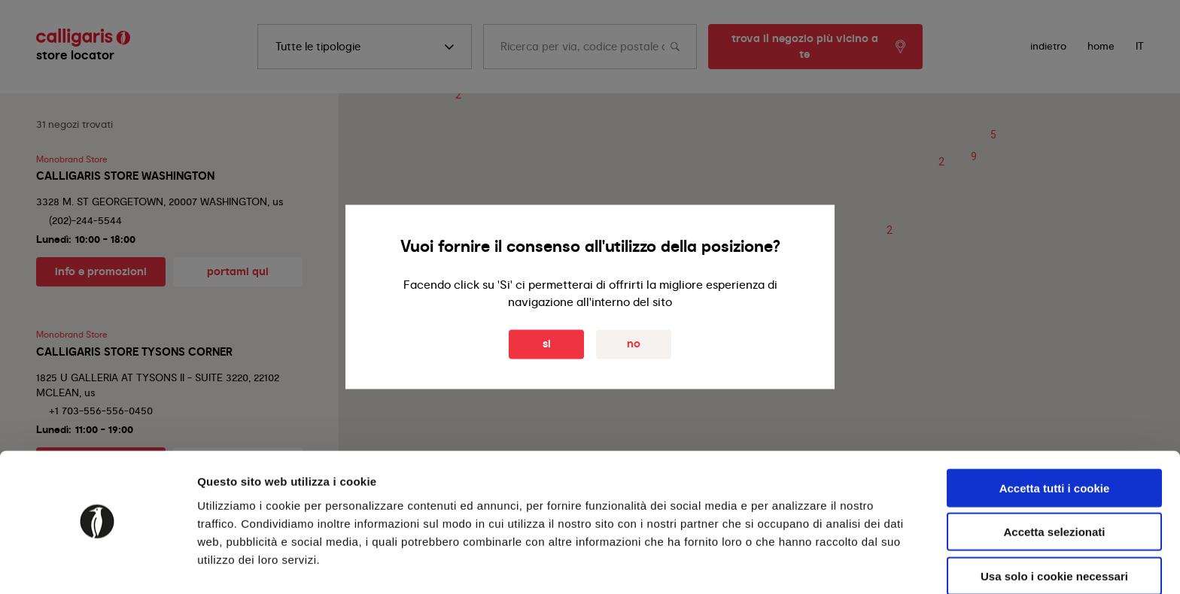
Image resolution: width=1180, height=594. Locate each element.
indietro (1048, 46)
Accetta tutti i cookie (1054, 444)
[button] (993, 135)
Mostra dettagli (791, 564)
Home (1101, 46)
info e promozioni (101, 271)
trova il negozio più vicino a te (804, 46)
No (633, 344)
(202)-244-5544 (85, 220)
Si (547, 344)
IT (1140, 46)
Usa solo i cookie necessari (1054, 532)
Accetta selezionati (1054, 488)
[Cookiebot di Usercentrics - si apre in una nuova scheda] (97, 564)
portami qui (238, 271)
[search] (364, 46)
